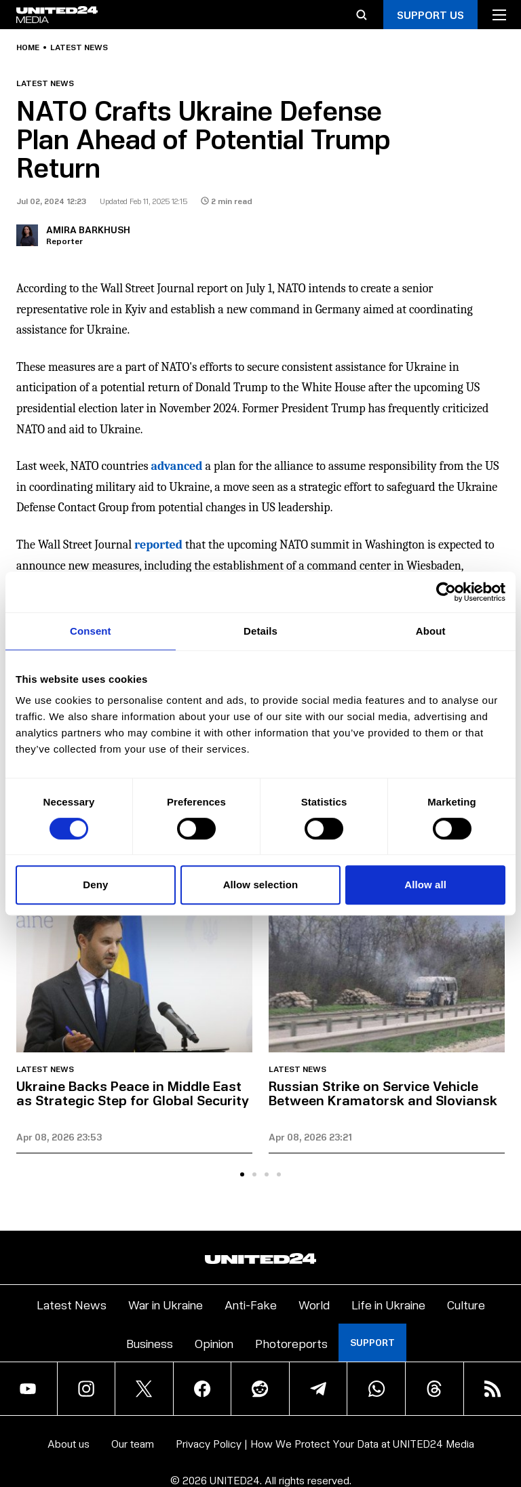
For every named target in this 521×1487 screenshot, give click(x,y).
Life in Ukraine (388, 1304)
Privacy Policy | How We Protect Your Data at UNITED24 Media (325, 1443)
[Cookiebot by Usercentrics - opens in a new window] (446, 592)
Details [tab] (260, 631)
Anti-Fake (251, 1304)
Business (149, 1342)
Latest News (72, 1304)
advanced (177, 466)
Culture (466, 1304)
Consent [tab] (90, 631)
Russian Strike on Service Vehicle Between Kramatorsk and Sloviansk (383, 1092)
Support (372, 1342)
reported (158, 545)
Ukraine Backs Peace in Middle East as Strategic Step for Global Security (132, 1092)
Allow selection (260, 884)
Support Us (430, 14)
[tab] (242, 1174)
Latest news (79, 47)
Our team (132, 1443)
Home (27, 47)
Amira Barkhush (88, 229)
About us (68, 1443)
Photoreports (291, 1342)
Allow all (425, 884)
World (314, 1304)
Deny (95, 884)
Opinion (214, 1342)
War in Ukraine (165, 1304)
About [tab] (431, 631)
